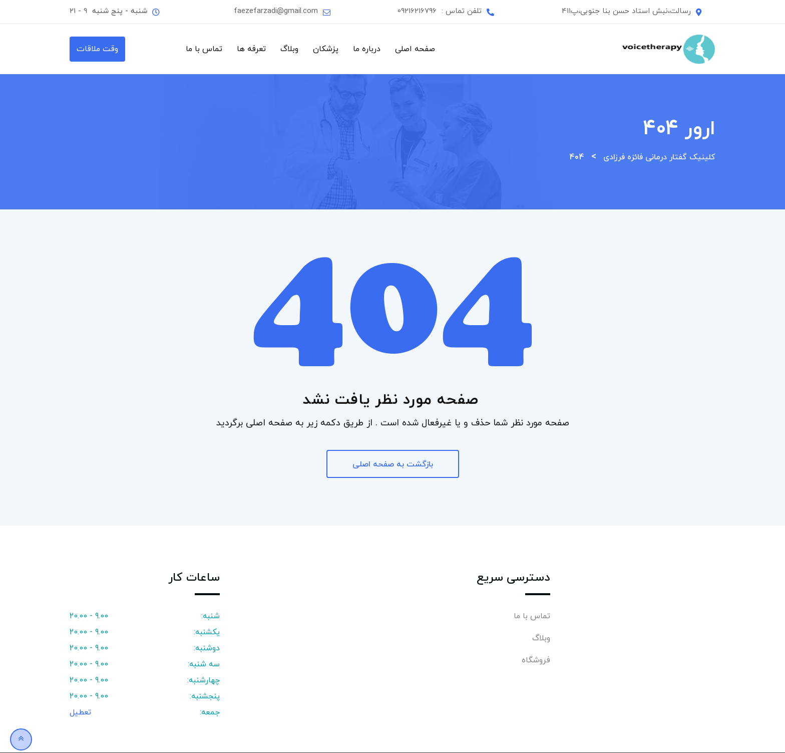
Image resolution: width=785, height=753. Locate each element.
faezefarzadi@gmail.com (276, 11)
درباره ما (366, 49)
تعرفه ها (251, 49)
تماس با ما (204, 49)
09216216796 (417, 11)
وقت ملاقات (97, 49)
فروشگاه (536, 660)
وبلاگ (289, 49)
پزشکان (325, 49)
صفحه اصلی (415, 49)
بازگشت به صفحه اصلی (392, 464)
